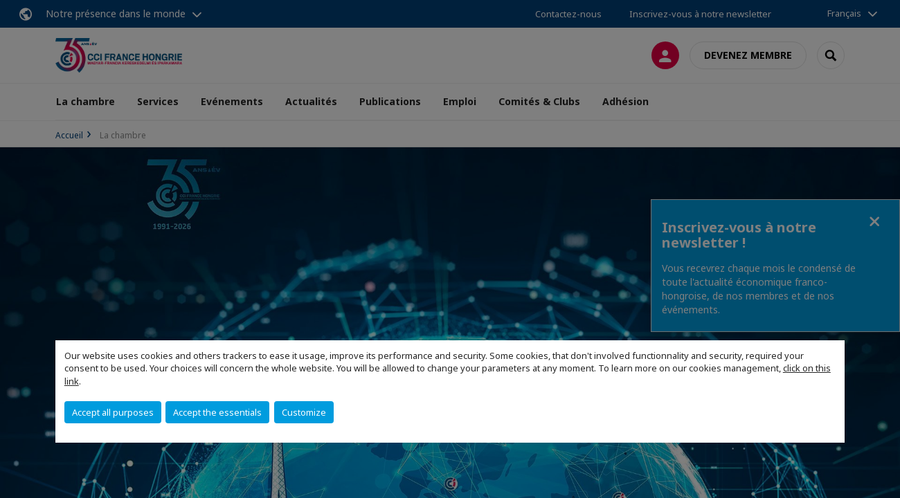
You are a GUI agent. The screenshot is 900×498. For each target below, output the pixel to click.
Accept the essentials (217, 412)
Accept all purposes (113, 412)
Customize (304, 412)
